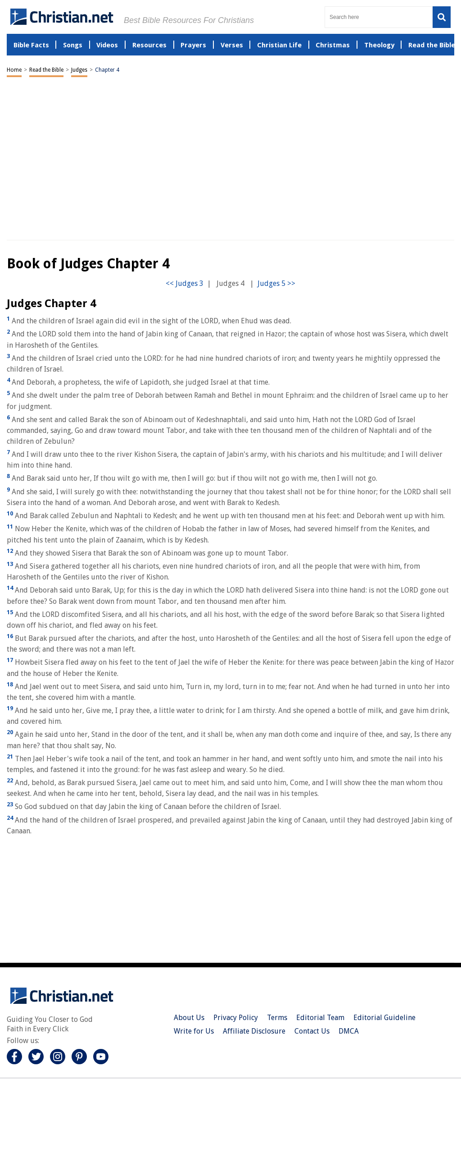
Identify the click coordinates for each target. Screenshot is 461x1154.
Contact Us (312, 1031)
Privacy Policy (235, 1017)
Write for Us (194, 1031)
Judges (79, 70)
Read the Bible (46, 70)
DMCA (349, 1031)
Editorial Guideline (384, 1017)
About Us (189, 1017)
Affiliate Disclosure (254, 1031)
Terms (277, 1017)
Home (14, 70)
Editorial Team (320, 1017)
